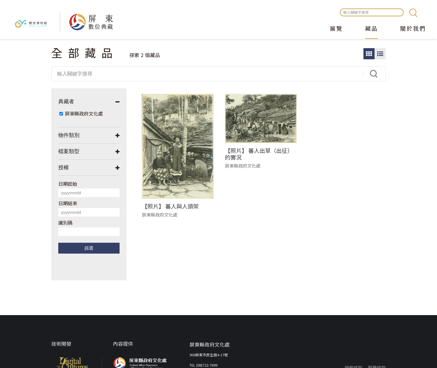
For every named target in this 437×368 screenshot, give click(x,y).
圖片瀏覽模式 (369, 53)
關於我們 (413, 29)
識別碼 (65, 222)
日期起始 (67, 183)
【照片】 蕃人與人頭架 (170, 206)
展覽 (336, 29)
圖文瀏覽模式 (380, 53)
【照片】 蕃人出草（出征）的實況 (259, 154)
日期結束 (67, 203)
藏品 (371, 29)
